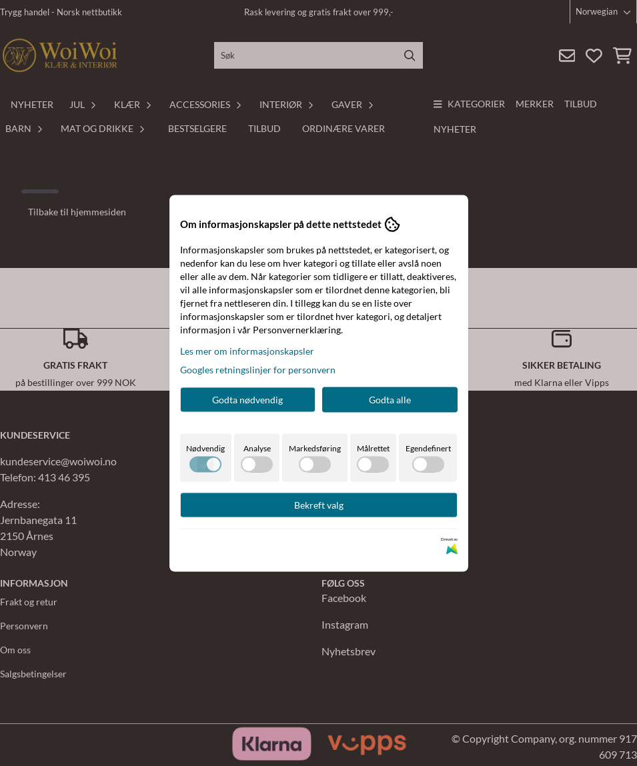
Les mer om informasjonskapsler (247, 350)
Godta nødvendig (247, 399)
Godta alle (390, 399)
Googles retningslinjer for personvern (258, 369)
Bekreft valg (319, 504)
